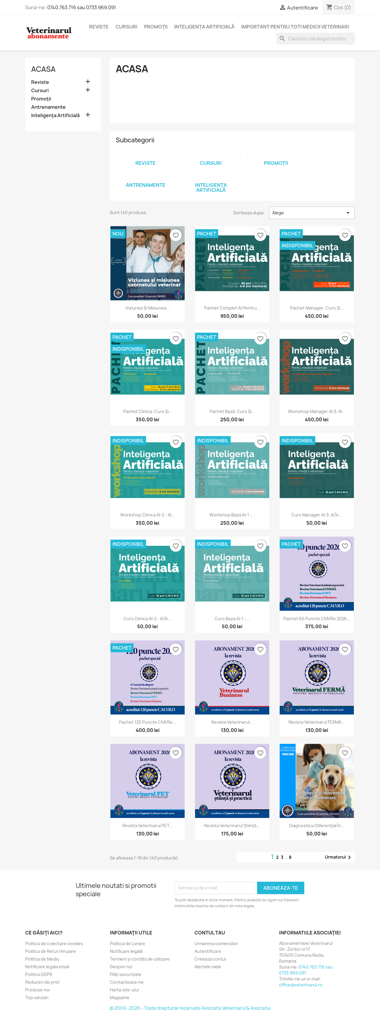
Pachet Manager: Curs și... (317, 308)
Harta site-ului (124, 990)
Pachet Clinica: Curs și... (147, 411)
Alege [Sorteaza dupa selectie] (312, 212)
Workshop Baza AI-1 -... (232, 515)
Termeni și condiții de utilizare (140, 959)
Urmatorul (339, 857)
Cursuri (126, 26)
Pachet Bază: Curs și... (232, 411)
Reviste (99, 26)
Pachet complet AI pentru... (232, 308)
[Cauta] (315, 38)
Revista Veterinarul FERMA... (317, 722)
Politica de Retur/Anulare (50, 951)
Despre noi (121, 966)
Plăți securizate (125, 974)
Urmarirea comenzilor (216, 943)
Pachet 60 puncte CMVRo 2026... (317, 618)
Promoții (155, 26)
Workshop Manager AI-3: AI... (317, 411)
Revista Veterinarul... (232, 722)
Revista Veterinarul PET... (147, 825)
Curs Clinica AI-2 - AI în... (148, 618)
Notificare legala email (47, 966)
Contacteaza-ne (127, 982)
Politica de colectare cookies (54, 943)
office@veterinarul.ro (300, 985)
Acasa (43, 69)
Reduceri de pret (42, 982)
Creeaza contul (210, 959)
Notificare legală (126, 951)
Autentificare (207, 951)
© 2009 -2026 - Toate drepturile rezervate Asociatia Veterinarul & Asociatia (190, 1008)
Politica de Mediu (42, 959)
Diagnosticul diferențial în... (316, 825)
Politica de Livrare (127, 943)
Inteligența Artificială (204, 26)
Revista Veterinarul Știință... (232, 825)
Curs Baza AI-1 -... (232, 618)
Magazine (119, 997)
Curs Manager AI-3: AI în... (316, 515)
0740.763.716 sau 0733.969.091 (81, 7)
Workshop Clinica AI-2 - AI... (147, 515)
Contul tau (209, 932)
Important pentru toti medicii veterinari (295, 26)
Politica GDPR (38, 974)
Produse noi (37, 990)
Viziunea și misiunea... (148, 308)
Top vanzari (36, 997)
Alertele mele (207, 966)
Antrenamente (48, 107)
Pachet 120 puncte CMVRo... (147, 722)
